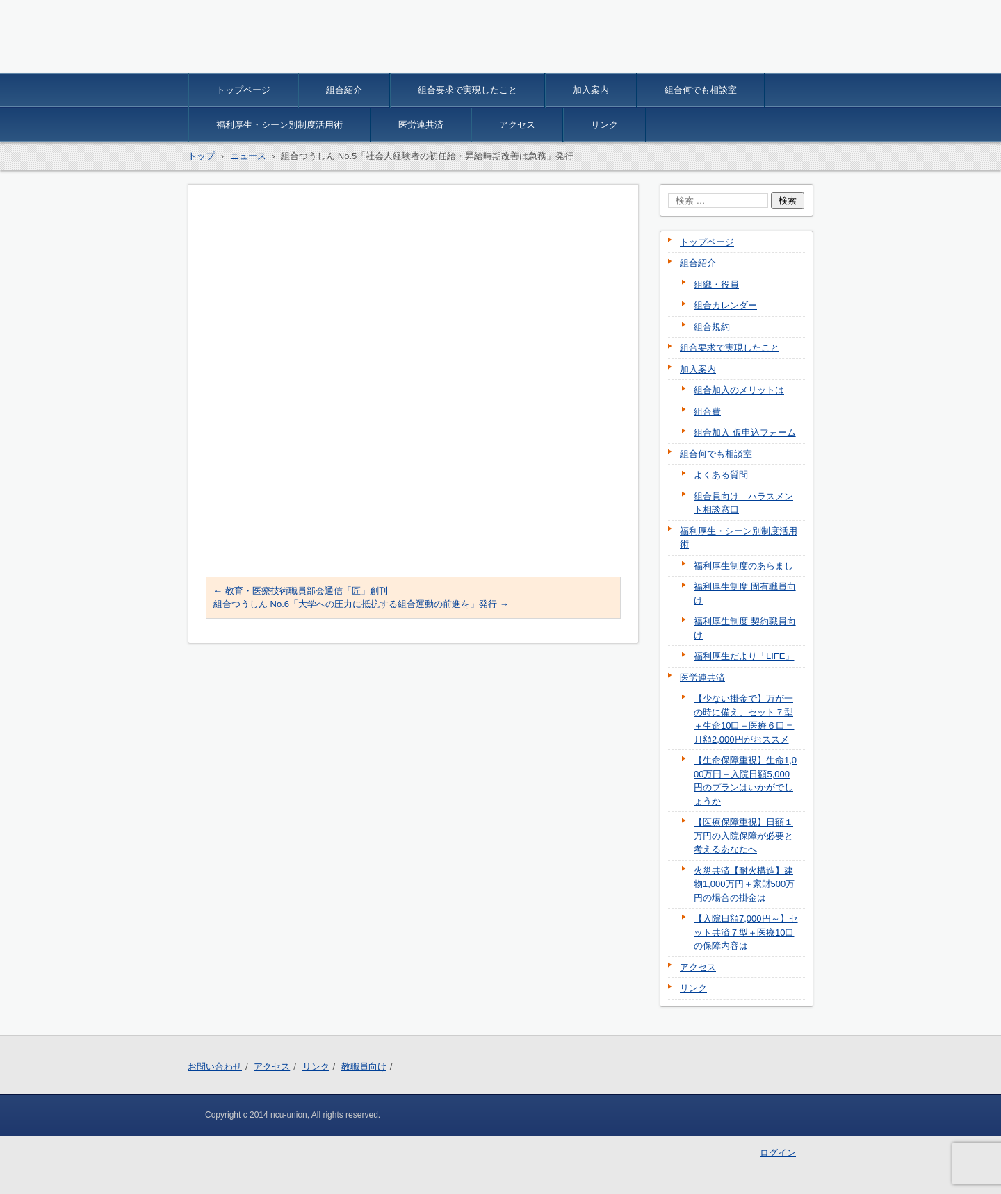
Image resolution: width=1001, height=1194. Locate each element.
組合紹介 (344, 90)
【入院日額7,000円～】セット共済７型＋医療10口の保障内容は (746, 932)
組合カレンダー (725, 305)
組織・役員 (716, 284)
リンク (604, 124)
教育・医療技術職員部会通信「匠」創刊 (300, 591)
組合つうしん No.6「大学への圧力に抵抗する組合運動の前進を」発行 (361, 604)
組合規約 (712, 327)
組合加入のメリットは (739, 390)
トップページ (243, 90)
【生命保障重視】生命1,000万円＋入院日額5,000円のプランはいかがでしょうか (745, 780)
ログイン (778, 1152)
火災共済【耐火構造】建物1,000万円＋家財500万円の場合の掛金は (744, 884)
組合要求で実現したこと (467, 90)
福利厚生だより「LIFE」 (744, 656)
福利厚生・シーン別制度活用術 (279, 124)
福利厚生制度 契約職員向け (745, 628)
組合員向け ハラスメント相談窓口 (743, 503)
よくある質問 (721, 475)
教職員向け (363, 1066)
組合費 (707, 411)
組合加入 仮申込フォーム (745, 432)
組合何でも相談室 (701, 90)
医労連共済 (420, 124)
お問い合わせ (215, 1066)
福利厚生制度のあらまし (743, 566)
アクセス (517, 124)
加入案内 (591, 90)
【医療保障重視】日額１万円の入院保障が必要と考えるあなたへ (743, 835)
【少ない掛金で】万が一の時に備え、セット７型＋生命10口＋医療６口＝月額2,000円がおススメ (744, 719)
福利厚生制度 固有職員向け (745, 593)
